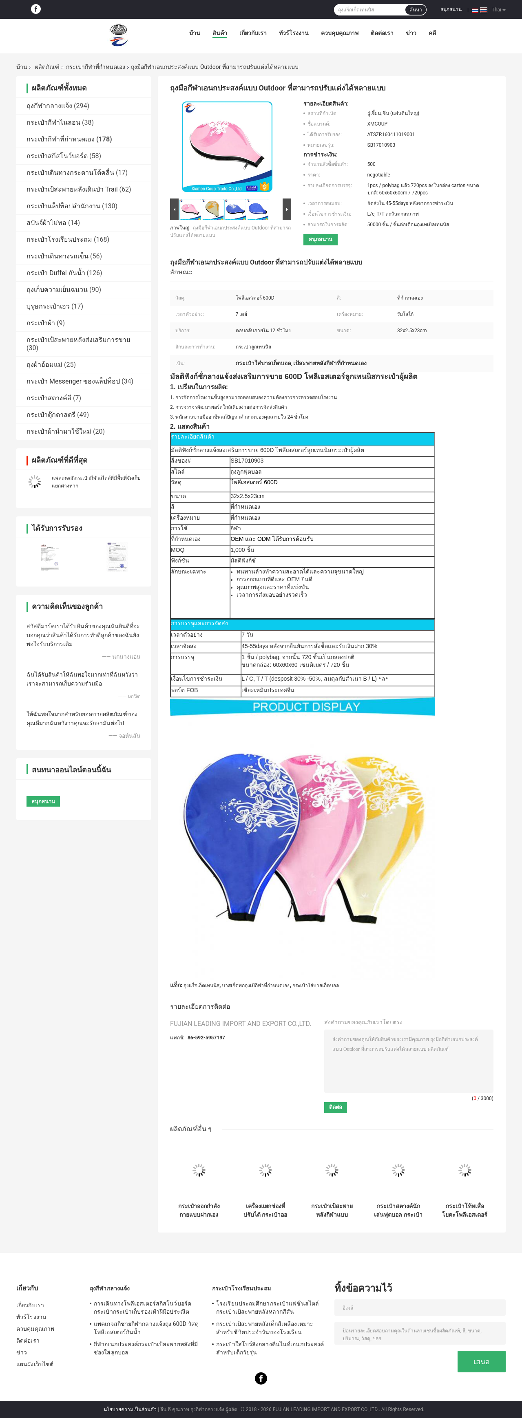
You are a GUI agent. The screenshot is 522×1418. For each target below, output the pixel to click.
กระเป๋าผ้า (41, 323)
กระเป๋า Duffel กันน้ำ (56, 273)
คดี (432, 33)
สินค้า (219, 33)
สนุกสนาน (451, 9)
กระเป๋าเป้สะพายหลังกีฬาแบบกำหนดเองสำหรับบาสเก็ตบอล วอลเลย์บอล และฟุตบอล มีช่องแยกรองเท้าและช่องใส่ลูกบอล (332, 1210)
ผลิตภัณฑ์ (47, 67)
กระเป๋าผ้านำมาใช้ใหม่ (59, 431)
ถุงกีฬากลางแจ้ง (49, 106)
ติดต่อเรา (382, 33)
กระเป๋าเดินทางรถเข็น (57, 256)
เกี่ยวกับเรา (253, 33)
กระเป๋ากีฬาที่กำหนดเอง (95, 67)
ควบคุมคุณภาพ (339, 33)
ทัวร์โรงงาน (294, 33)
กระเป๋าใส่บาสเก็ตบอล (315, 985)
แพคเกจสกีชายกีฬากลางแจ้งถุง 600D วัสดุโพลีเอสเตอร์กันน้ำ (146, 1328)
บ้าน (194, 33)
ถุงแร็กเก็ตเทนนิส (201, 985)
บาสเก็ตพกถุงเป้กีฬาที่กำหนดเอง (256, 985)
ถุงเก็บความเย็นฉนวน (57, 289)
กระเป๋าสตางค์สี (49, 398)
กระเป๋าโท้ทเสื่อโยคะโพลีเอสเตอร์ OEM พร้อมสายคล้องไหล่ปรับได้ (464, 1210)
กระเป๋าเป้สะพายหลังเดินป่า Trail (72, 189)
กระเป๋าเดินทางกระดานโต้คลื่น (70, 172)
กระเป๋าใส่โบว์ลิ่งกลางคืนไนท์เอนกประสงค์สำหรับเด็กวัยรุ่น (270, 1348)
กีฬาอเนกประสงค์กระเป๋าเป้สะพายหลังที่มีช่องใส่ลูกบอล (146, 1348)
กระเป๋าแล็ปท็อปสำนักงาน (63, 206)
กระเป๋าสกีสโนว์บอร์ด (57, 156)
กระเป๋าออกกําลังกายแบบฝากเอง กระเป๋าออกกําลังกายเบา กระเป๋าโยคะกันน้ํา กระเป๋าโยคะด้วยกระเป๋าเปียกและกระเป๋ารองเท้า (198, 1210)
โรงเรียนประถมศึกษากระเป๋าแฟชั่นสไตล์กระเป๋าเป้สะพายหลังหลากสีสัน (267, 1307)
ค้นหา (415, 10)
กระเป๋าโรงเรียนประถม (59, 239)
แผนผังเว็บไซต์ (34, 1364)
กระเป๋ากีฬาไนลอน (53, 122)
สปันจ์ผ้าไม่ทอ (46, 223)
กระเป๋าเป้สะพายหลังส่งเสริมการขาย (78, 340)
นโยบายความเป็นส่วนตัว (130, 1409)
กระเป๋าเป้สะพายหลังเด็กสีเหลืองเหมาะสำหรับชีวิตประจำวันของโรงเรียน (264, 1328)
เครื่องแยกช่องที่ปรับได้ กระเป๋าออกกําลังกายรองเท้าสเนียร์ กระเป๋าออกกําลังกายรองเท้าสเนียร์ (265, 1210)
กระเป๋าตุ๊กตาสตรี (51, 415)
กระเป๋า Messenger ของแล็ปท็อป (73, 381)
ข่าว (411, 33)
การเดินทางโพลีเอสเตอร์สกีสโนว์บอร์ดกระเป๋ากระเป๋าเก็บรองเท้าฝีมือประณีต (142, 1307)
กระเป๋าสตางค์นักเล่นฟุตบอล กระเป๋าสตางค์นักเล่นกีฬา (398, 1210)
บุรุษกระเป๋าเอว (48, 306)
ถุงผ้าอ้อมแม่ (44, 364)
